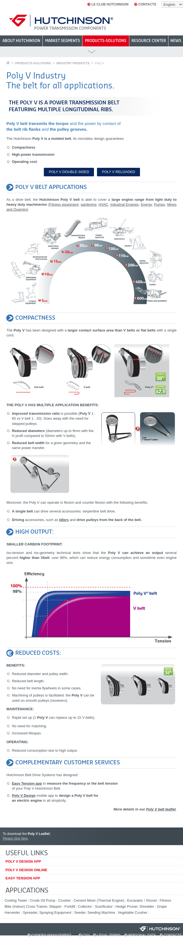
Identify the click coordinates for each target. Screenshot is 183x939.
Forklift (70, 906)
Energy (146, 204)
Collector (85, 906)
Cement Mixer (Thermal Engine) (99, 900)
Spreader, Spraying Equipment (47, 912)
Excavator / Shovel (142, 900)
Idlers (64, 520)
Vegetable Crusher (133, 912)
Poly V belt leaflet (161, 809)
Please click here (15, 838)
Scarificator (104, 906)
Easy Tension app (27, 783)
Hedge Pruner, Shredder (135, 906)
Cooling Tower (16, 900)
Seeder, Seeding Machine (95, 912)
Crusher (65, 900)
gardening (88, 204)
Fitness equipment (64, 204)
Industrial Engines (124, 204)
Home (8, 62)
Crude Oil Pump (43, 900)
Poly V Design (24, 795)
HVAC (103, 204)
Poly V (99, 63)
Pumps (159, 204)
